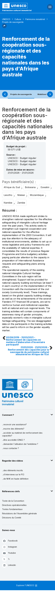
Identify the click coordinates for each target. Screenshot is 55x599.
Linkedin (9, 565)
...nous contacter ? (10, 448)
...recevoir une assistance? (14, 424)
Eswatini (45, 187)
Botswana (30, 187)
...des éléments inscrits (12, 470)
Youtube (9, 553)
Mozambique (37, 195)
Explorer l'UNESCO (27, 585)
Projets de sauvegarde (21, 94)
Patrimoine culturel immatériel (17, 10)
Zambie (21, 202)
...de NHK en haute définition (15, 479)
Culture (18, 19)
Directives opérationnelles (14, 505)
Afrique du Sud (12, 187)
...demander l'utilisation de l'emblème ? (20, 444)
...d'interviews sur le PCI (13, 474)
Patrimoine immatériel (35, 19)
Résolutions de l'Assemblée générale (19, 513)
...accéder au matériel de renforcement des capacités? (22, 434)
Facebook (10, 541)
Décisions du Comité (11, 517)
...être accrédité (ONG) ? (13, 440)
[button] (4, 27)
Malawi (21, 195)
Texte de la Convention (13, 501)
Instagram (9, 547)
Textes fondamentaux (12, 509)
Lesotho (8, 195)
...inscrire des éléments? (13, 428)
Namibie (8, 202)
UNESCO (6, 19)
